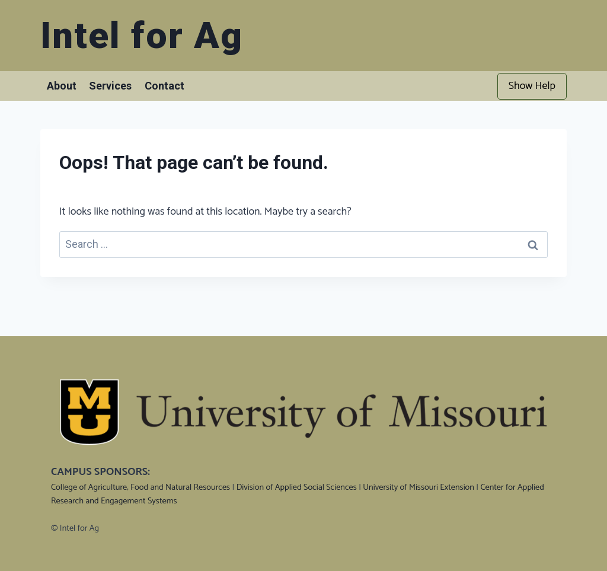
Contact (164, 85)
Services (110, 85)
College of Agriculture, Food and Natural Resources (140, 487)
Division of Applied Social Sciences (297, 487)
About (61, 85)
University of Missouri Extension (418, 487)
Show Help (532, 86)
